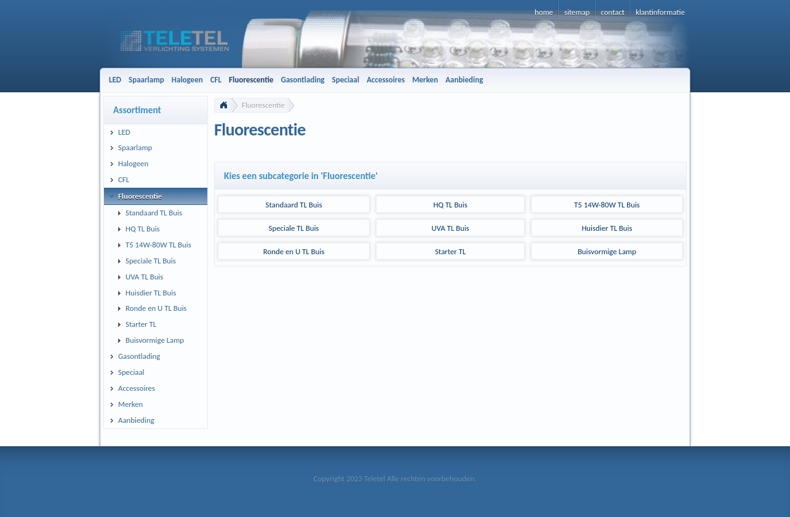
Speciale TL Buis (294, 228)
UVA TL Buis (450, 228)
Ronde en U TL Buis (293, 251)
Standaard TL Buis (294, 204)
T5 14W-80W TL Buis (607, 204)
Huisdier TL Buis (606, 228)
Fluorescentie (263, 105)
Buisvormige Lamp (607, 251)
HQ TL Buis (450, 204)
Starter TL (450, 251)
